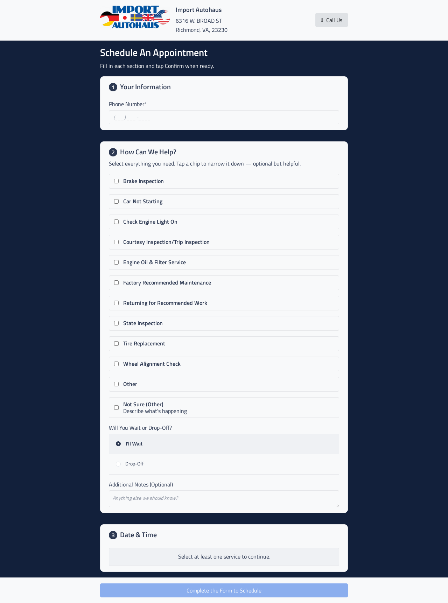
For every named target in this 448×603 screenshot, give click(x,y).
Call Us (331, 20)
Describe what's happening (155, 407)
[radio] (224, 444)
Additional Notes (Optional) (141, 484)
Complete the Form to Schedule (224, 590)
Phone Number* (128, 104)
